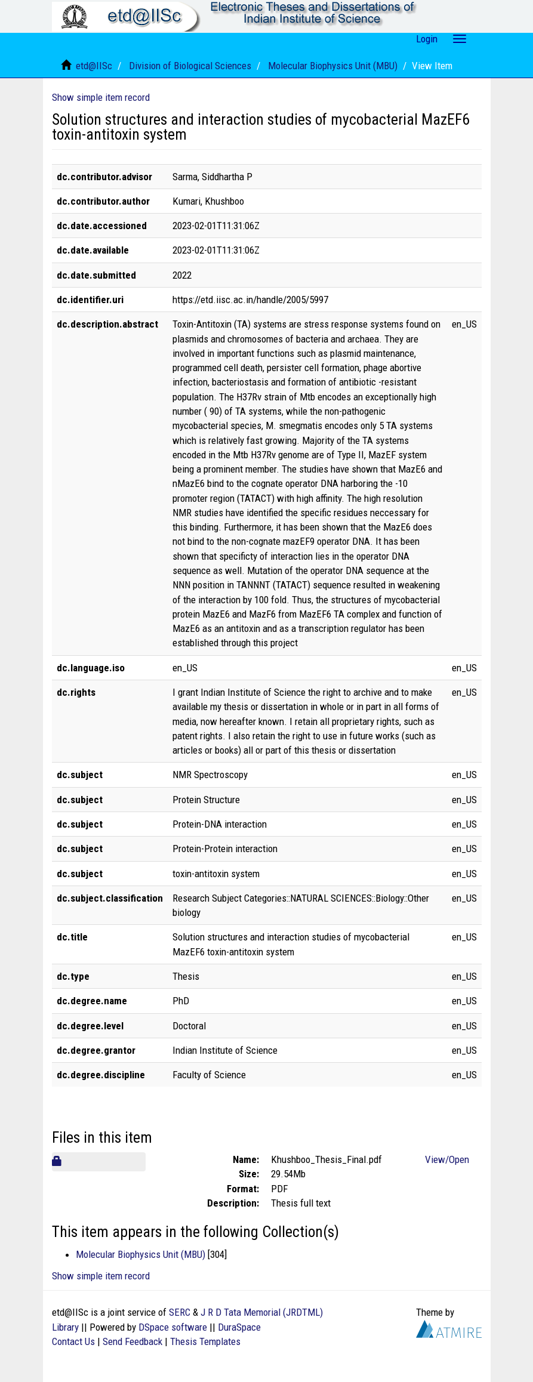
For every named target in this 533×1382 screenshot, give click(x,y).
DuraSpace (239, 1327)
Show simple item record (101, 97)
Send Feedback (132, 1341)
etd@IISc (94, 66)
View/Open (447, 1159)
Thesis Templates (205, 1341)
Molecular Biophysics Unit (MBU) (333, 66)
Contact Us (73, 1341)
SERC (179, 1312)
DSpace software (172, 1327)
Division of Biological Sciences (190, 66)
